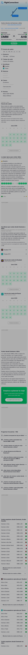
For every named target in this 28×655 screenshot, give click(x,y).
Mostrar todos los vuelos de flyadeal (13, 604)
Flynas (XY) (6, 254)
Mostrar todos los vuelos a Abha (12, 573)
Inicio (2, 28)
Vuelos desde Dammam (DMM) (11, 28)
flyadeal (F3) (6, 250)
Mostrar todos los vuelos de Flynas (13, 636)
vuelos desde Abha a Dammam (14, 24)
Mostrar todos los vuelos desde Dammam (12, 568)
